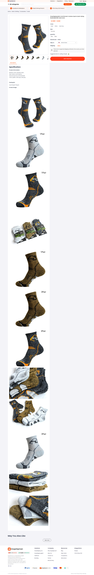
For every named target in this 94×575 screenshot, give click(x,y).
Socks (28, 11)
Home (9, 11)
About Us (50, 553)
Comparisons (64, 555)
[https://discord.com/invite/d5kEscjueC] (10, 566)
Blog (62, 550)
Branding (36, 558)
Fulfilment (36, 555)
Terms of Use (73, 573)
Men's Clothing (15, 11)
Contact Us (50, 555)
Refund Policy (51, 560)
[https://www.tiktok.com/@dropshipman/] (9, 566)
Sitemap (84, 573)
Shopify (76, 550)
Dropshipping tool (38, 550)
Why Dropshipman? (52, 550)
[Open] (76, 43)
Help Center (64, 553)
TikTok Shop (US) (78, 553)
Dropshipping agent (38, 553)
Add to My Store (67, 59)
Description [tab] (13, 62)
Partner (49, 558)
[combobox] (65, 42)
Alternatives (64, 558)
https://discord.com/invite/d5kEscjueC (10, 566)
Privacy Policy (79, 573)
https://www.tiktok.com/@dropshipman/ (9, 566)
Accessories (23, 11)
